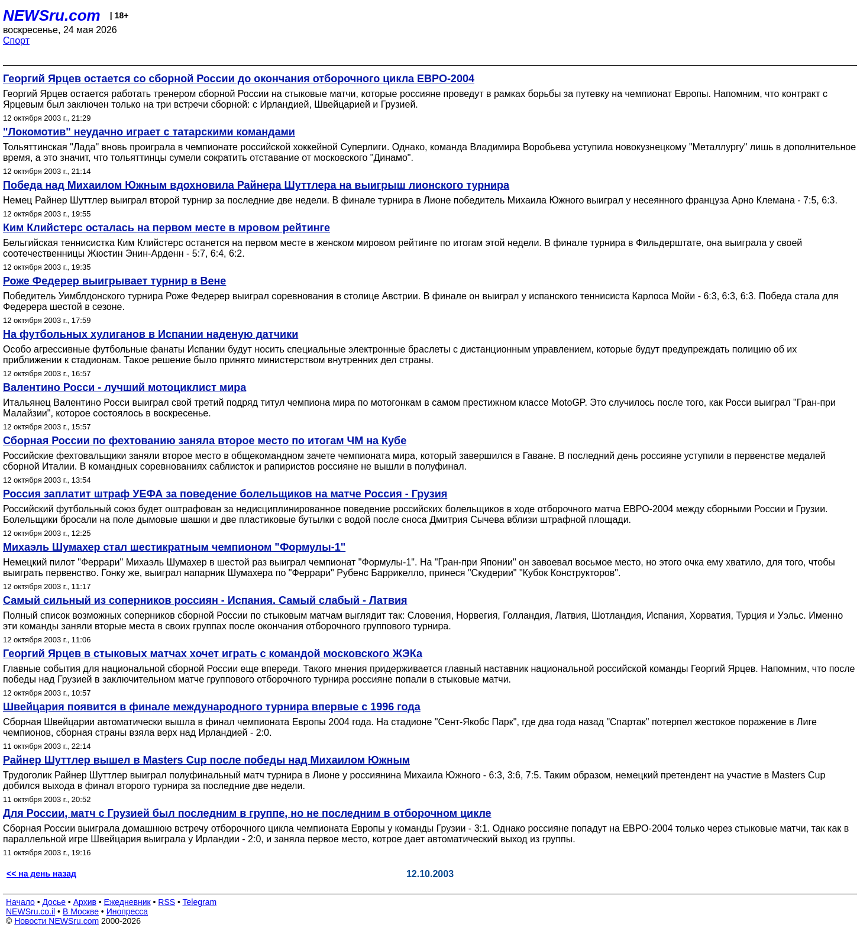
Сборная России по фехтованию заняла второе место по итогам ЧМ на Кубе (204, 441)
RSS (166, 902)
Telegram (200, 902)
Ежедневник (127, 902)
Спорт (16, 40)
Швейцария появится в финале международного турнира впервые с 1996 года (212, 707)
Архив (84, 902)
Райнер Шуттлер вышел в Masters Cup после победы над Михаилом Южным (206, 760)
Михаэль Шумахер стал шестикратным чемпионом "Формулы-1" (174, 547)
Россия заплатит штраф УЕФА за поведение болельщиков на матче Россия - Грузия (225, 494)
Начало (20, 902)
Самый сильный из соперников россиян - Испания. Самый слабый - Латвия (205, 600)
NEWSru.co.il (30, 911)
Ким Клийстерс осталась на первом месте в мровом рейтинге (166, 228)
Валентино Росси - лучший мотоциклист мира (124, 387)
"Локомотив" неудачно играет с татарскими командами (149, 132)
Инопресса (127, 911)
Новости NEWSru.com (56, 921)
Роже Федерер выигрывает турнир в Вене (114, 281)
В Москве (81, 911)
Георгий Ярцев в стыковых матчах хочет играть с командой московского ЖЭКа (212, 653)
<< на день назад (41, 873)
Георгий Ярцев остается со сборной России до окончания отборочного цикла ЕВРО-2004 (238, 79)
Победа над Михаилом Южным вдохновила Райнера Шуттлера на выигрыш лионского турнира (256, 185)
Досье (54, 902)
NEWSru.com (52, 15)
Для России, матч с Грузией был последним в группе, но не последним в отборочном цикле (247, 813)
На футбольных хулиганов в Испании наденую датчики (150, 334)
